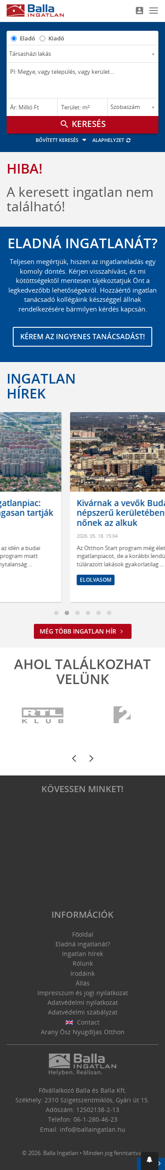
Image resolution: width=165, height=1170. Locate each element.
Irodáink (82, 973)
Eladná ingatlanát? (82, 944)
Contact (82, 1022)
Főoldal (82, 934)
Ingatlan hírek (41, 386)
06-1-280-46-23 (95, 1119)
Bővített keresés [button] (62, 140)
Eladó (27, 38)
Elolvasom (32, 579)
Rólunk (83, 963)
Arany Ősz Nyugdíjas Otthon (83, 1032)
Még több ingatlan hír (83, 631)
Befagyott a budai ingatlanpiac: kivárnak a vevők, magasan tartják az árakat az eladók (81, 513)
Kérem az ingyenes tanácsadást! (82, 336)
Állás (83, 983)
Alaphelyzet (112, 140)
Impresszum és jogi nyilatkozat (82, 993)
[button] (149, 1161)
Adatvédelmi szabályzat (82, 1012)
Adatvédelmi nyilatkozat (83, 1002)
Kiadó (56, 38)
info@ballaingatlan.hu (92, 1129)
